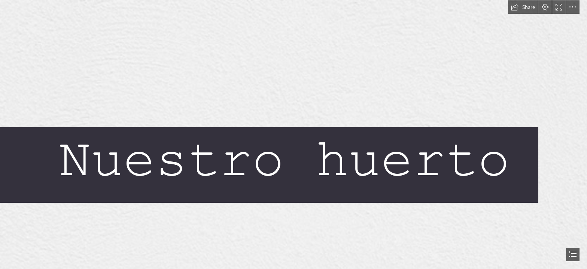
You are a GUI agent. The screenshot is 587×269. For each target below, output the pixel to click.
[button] (523, 7)
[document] (293, 134)
